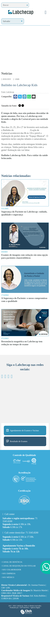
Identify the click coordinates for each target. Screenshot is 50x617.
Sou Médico (8, 577)
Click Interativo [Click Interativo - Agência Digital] (30, 607)
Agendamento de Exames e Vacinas (24, 430)
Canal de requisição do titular (19, 566)
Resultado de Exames (18, 441)
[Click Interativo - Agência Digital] (26, 613)
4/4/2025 (4, 252)
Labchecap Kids (21, 130)
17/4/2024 (5, 295)
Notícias (6, 73)
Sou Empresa (8, 573)
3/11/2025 (4, 209)
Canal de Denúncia (12, 562)
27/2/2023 (5, 338)
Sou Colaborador (11, 570)
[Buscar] (27, 5)
